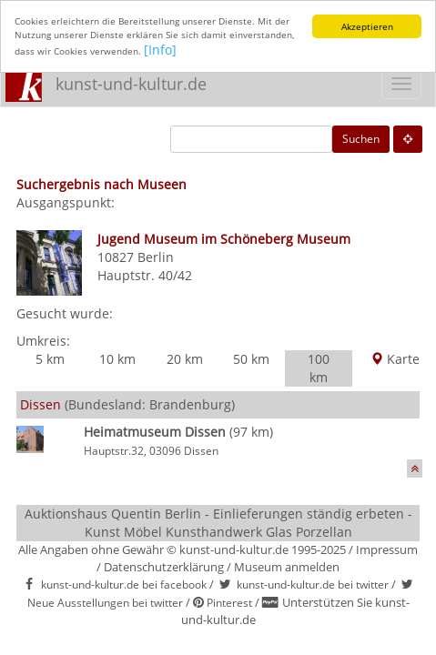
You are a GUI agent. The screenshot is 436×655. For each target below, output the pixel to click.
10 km (117, 359)
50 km (251, 359)
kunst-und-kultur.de (131, 84)
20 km (185, 359)
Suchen (361, 138)
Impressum (387, 549)
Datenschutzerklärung (164, 567)
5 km (50, 359)
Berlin (155, 257)
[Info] (160, 49)
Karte (395, 359)
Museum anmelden (287, 567)
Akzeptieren (367, 26)
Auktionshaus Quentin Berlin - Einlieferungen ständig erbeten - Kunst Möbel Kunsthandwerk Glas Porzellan (218, 522)
